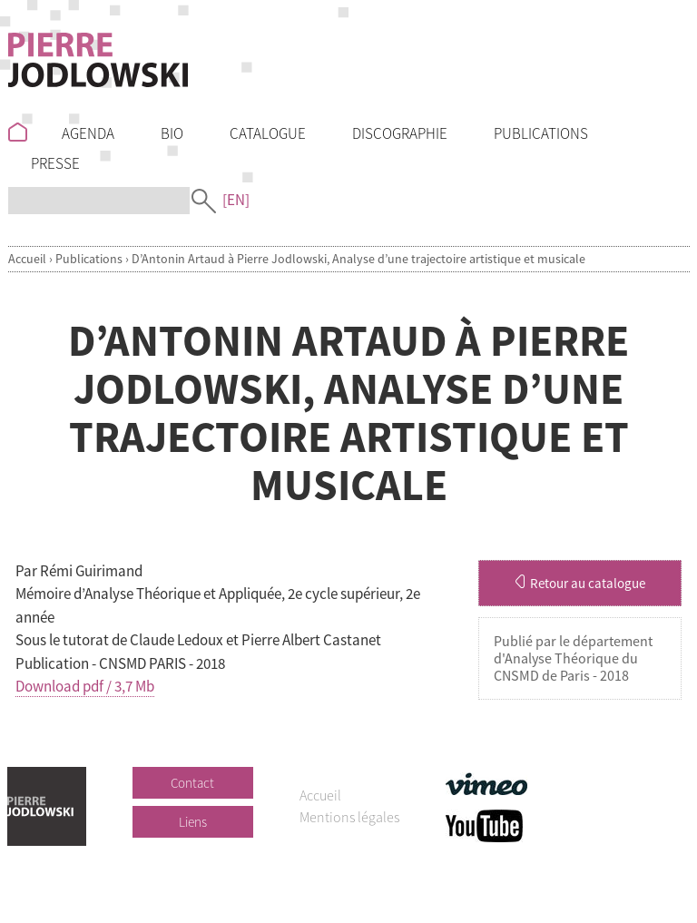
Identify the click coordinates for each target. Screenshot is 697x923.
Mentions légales (349, 817)
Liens (193, 821)
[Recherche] (99, 200)
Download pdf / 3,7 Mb (84, 686)
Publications (89, 258)
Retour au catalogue (580, 583)
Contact (192, 782)
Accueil (27, 258)
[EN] (236, 200)
